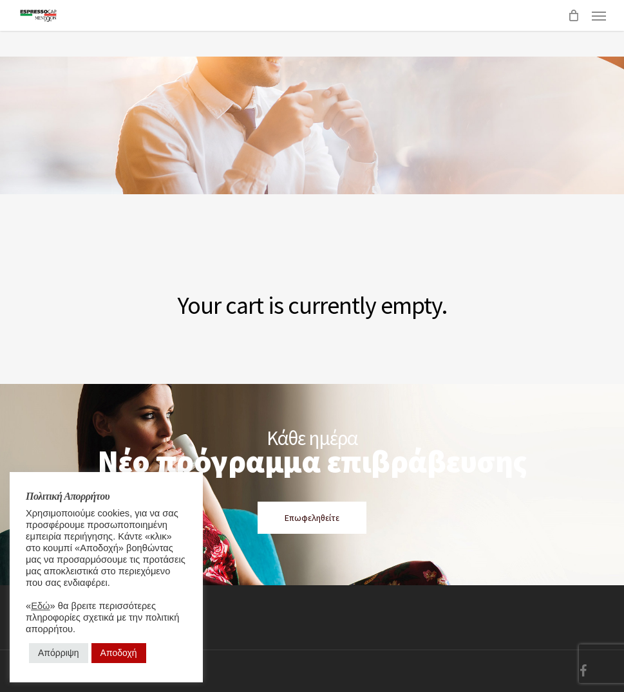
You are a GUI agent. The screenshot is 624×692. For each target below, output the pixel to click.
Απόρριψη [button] (58, 653)
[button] (599, 15)
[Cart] (573, 15)
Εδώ (40, 606)
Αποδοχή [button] (118, 653)
